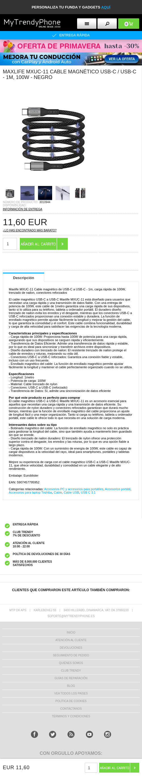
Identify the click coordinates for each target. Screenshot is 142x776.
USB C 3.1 (88, 492)
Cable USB (71, 492)
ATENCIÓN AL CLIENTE (70, 640)
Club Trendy (71, 670)
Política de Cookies (70, 701)
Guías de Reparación (71, 678)
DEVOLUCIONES (71, 647)
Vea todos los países (71, 693)
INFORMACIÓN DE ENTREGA (22, 209)
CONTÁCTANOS (71, 708)
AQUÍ (106, 7)
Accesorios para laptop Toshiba (30, 492)
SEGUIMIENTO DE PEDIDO (71, 655)
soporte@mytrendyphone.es (71, 616)
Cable (58, 492)
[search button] (107, 23)
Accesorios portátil (117, 489)
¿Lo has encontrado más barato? (30, 230)
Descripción (23, 278)
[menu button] (86, 23)
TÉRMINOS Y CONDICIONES (71, 716)
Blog (71, 685)
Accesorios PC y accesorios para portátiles (73, 489)
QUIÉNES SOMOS (71, 663)
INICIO (71, 632)
